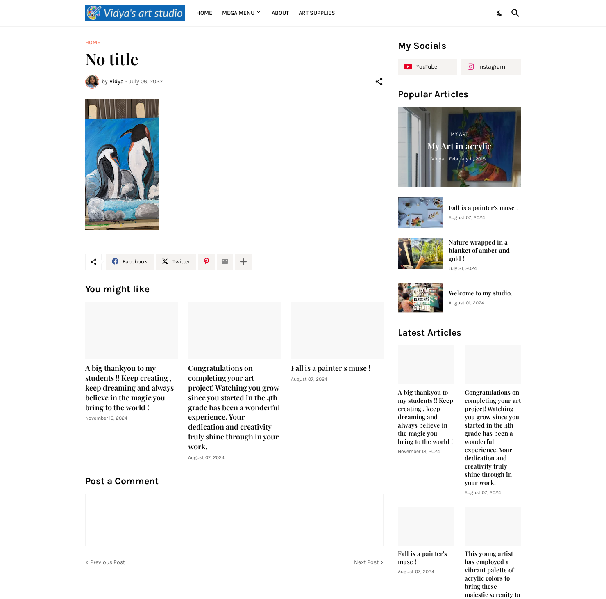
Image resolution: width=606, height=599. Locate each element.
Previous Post (107, 562)
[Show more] (243, 262)
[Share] (379, 82)
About (280, 12)
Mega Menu (238, 12)
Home (204, 12)
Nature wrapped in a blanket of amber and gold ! (479, 250)
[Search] (514, 13)
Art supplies (317, 12)
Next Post (366, 562)
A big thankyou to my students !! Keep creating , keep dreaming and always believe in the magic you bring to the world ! (129, 388)
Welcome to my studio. (480, 293)
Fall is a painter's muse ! (330, 368)
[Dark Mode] (500, 13)
